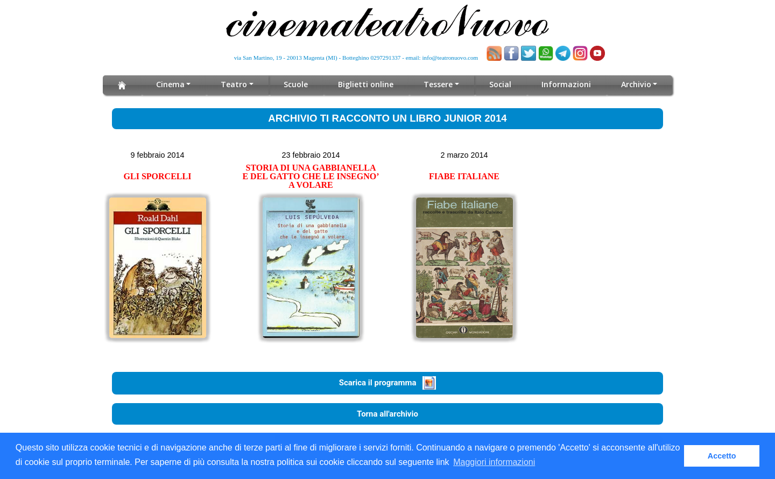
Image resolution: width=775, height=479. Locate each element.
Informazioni (566, 84)
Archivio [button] (636, 84)
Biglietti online (366, 84)
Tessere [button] (438, 84)
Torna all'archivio (387, 414)
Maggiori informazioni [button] (494, 462)
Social (500, 84)
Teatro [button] (234, 84)
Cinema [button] (170, 84)
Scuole (296, 84)
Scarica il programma (387, 383)
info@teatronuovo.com (450, 57)
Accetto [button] (722, 456)
